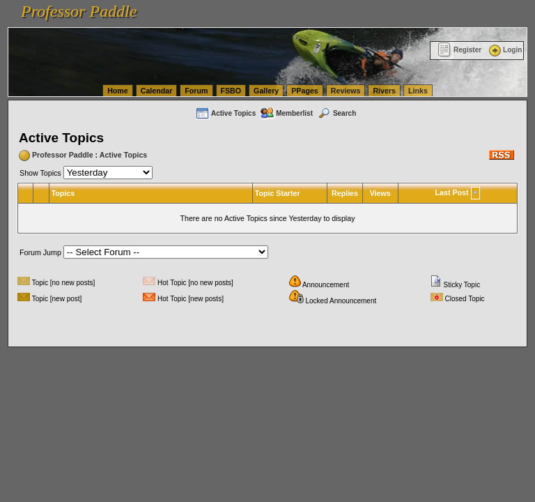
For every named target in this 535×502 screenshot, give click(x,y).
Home (117, 90)
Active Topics (225, 113)
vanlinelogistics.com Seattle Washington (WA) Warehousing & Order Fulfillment (393, 7)
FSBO (231, 90)
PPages (304, 90)
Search (336, 113)
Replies (345, 193)
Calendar (157, 90)
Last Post (452, 192)
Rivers (384, 90)
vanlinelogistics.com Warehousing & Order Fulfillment (320, 19)
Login (504, 50)
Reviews (346, 90)
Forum (196, 90)
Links (418, 90)
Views (380, 193)
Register (459, 50)
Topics (63, 193)
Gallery (266, 90)
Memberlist (286, 113)
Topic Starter (277, 193)
